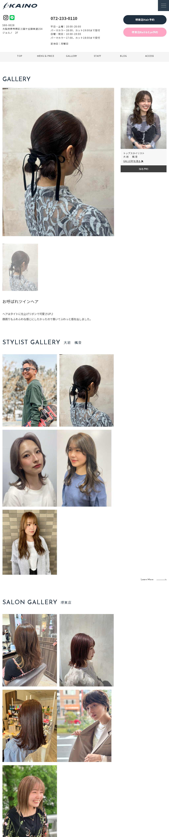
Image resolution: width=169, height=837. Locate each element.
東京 (54, 784)
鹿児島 (71, 800)
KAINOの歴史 (141, 789)
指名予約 (143, 168)
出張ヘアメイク (117, 784)
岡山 (70, 789)
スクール (113, 789)
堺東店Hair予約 (144, 20)
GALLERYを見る (132, 161)
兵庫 (54, 811)
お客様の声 (26, 799)
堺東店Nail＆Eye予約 (145, 32)
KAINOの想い (141, 784)
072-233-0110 (64, 18)
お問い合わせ (141, 811)
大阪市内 (57, 789)
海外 (70, 805)
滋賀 (54, 800)
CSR (136, 800)
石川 (70, 784)
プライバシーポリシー (146, 805)
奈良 (54, 805)
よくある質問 (26, 794)
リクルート (140, 795)
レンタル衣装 (94, 795)
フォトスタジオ (95, 789)
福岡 (70, 795)
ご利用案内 (26, 789)
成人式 (112, 795)
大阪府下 (57, 795)
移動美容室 (93, 784)
